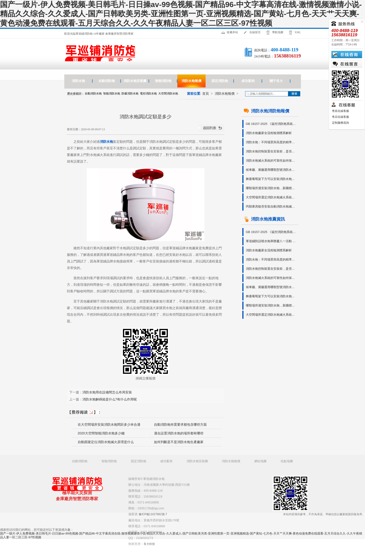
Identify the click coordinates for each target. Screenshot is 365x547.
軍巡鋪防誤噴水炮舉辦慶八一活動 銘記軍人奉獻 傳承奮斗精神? (272, 241)
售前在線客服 (340, 111)
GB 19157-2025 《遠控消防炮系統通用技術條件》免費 (272, 124)
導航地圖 (277, 32)
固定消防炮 (219, 81)
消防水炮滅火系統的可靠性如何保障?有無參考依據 (272, 160)
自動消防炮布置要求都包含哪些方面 (180, 424)
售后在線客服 (340, 116)
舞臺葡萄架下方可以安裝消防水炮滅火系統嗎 (272, 179)
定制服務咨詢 (340, 122)
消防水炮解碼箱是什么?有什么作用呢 (109, 399)
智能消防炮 (163, 81)
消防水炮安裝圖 (134, 81)
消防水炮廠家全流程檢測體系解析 (269, 133)
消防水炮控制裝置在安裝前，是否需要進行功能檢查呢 (272, 151)
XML (298, 32)
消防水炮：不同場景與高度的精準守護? (272, 142)
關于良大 (276, 81)
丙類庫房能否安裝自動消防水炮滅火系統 (272, 206)
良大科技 (149, 544)
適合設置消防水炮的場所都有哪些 (178, 433)
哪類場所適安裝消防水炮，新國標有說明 (272, 188)
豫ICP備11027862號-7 (153, 514)
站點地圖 (287, 461)
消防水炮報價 (191, 81)
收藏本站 (232, 32)
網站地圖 (260, 461)
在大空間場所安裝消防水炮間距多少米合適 (109, 424)
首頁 (205, 93)
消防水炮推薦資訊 (264, 219)
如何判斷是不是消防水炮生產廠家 (178, 442)
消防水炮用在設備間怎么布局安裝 (107, 392)
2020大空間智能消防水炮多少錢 (101, 433)
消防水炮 (78, 81)
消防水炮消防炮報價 (266, 111)
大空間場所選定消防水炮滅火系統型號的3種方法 (272, 197)
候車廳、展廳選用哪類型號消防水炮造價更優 (272, 169)
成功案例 (248, 81)
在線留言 (255, 32)
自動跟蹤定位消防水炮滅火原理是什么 (106, 442)
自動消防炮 (106, 81)
